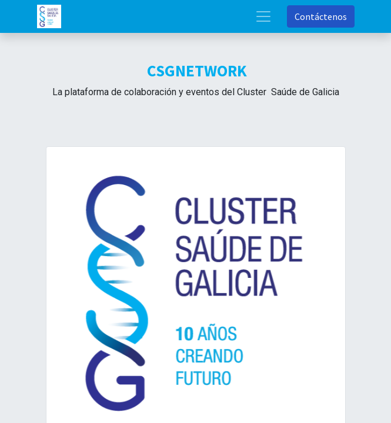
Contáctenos (321, 16)
